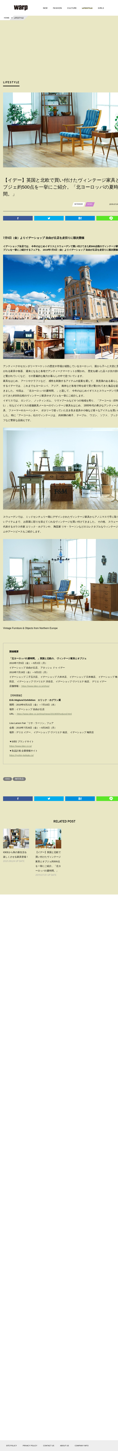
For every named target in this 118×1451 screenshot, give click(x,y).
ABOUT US (64, 1446)
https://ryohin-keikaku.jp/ (21, 755)
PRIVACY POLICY (30, 1446)
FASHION (57, 8)
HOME (6, 18)
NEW (45, 8)
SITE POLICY (11, 1446)
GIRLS (101, 8)
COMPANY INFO (82, 1446)
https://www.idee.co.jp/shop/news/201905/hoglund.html (44, 713)
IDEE (7, 778)
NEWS (89, 204)
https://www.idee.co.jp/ (20, 746)
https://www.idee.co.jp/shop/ (35, 686)
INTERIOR (78, 204)
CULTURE (72, 8)
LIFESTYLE (87, 8)
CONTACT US (48, 1446)
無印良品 (19, 778)
